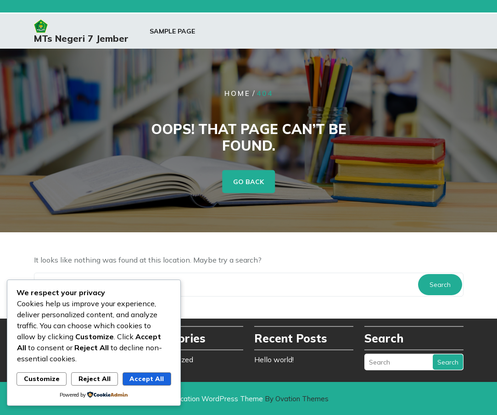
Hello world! (274, 357)
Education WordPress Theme (248, 398)
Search (440, 284)
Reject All (94, 379)
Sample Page (172, 32)
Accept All (146, 379)
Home (237, 93)
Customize (42, 379)
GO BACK (248, 181)
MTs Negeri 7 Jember (81, 39)
